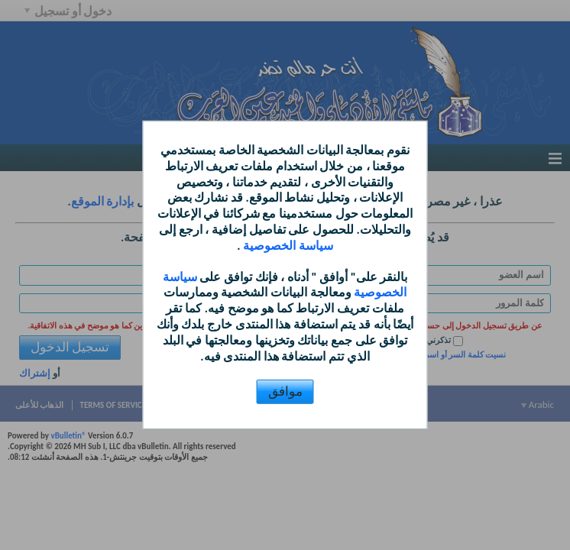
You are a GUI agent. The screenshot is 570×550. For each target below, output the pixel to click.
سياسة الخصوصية (287, 245)
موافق (285, 391)
